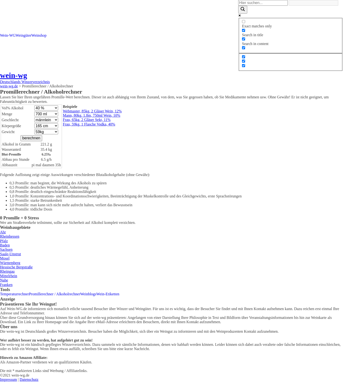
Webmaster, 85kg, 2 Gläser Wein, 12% (92, 111)
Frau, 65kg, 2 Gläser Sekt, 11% (87, 120)
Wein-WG (7, 35)
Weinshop (39, 35)
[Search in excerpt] (243, 47)
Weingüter (23, 35)
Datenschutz (29, 379)
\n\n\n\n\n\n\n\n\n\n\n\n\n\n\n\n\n (46, 108)
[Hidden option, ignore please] (243, 56)
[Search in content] (243, 38)
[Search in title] (243, 30)
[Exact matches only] (243, 21)
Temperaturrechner (14, 294)
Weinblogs (88, 294)
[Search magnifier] (242, 9)
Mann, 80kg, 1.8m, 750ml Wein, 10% (91, 115)
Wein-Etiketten (107, 294)
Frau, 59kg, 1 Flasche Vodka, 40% (89, 124)
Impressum (8, 379)
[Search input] (263, 3)
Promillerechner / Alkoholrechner (54, 294)
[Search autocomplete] (313, 3)
